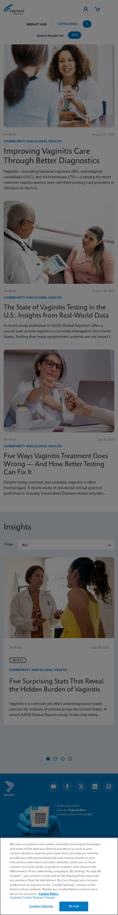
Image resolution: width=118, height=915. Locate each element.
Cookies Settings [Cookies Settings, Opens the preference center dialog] (41, 906)
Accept (74, 906)
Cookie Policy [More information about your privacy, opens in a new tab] (48, 894)
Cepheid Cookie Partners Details (32, 897)
